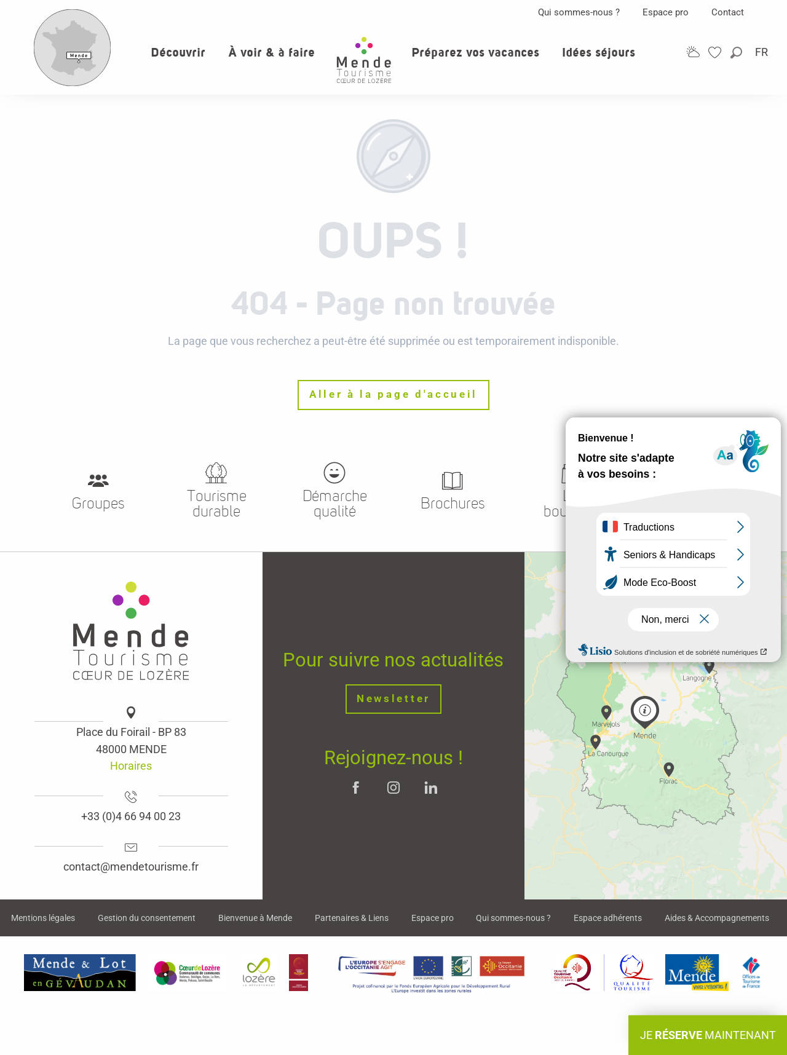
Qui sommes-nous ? (579, 12)
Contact (727, 12)
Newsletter (393, 699)
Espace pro (666, 12)
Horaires (131, 765)
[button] (737, 52)
